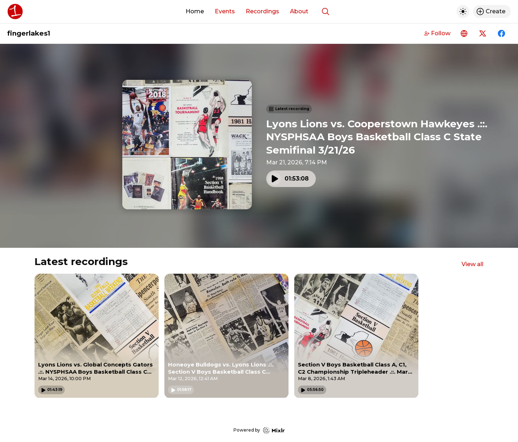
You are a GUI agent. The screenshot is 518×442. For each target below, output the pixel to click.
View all (472, 264)
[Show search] (325, 11)
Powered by (259, 430)
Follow (437, 33)
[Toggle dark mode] (462, 11)
